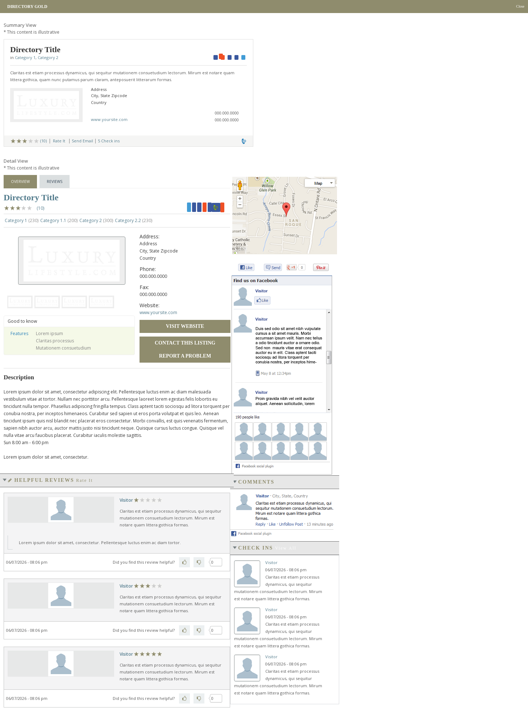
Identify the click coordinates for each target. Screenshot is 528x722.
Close (520, 6)
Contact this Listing (185, 343)
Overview (20, 181)
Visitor (126, 500)
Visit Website (185, 326)
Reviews (54, 181)
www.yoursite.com (109, 119)
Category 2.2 (133, 220)
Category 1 (25, 57)
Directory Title (31, 197)
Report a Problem (185, 356)
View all (285, 548)
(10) (43, 140)
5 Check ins (109, 140)
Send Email (82, 140)
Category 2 (48, 57)
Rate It (59, 140)
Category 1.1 (59, 220)
